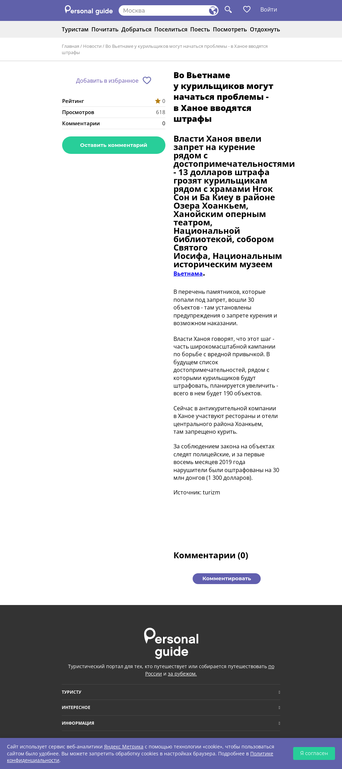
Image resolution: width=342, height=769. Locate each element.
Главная (70, 46)
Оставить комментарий (113, 145)
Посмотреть (230, 29)
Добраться (136, 29)
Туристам (75, 29)
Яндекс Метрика (123, 746)
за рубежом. (182, 673)
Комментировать (226, 578)
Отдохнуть (265, 29)
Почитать (105, 29)
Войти (268, 9)
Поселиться (170, 29)
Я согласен (314, 753)
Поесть (200, 29)
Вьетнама (188, 273)
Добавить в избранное (107, 80)
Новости (92, 46)
